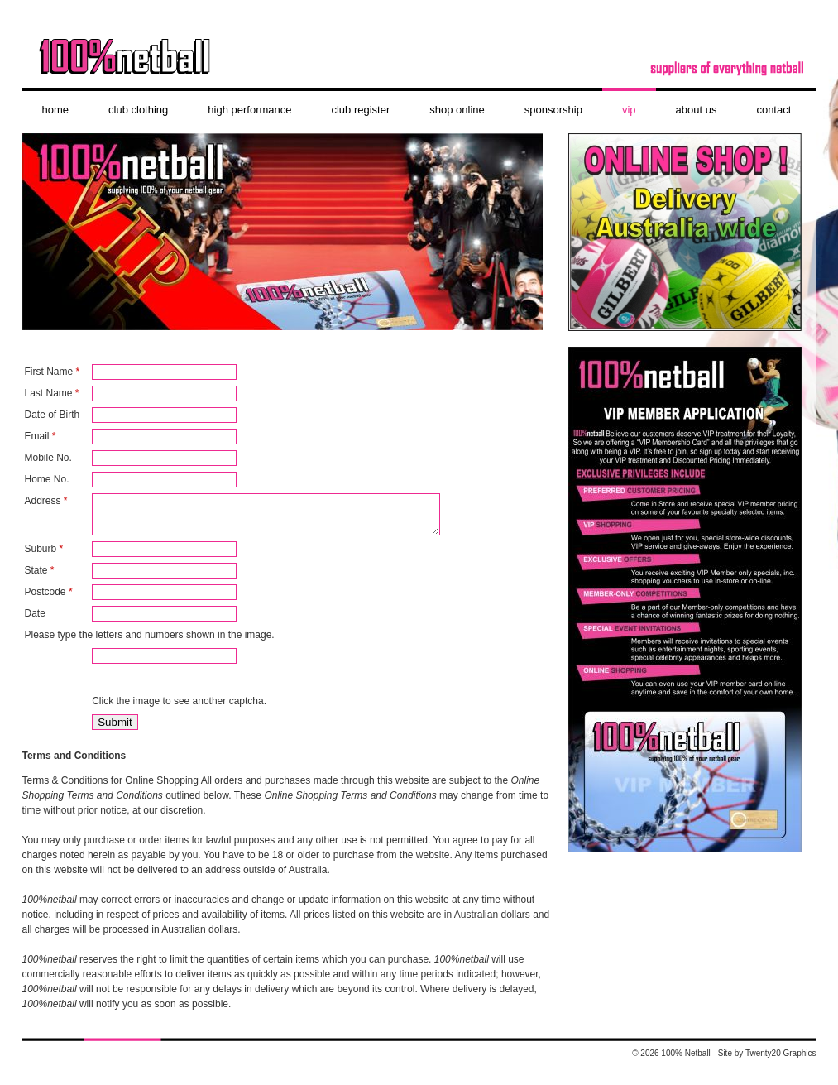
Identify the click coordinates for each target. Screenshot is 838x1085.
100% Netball (419, 62)
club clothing (138, 109)
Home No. (47, 479)
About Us (696, 109)
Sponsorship (553, 109)
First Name (52, 371)
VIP (629, 109)
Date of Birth (52, 414)
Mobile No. (48, 457)
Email (40, 436)
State (40, 577)
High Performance (249, 109)
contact (773, 109)
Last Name (52, 393)
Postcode (49, 599)
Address (46, 500)
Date (35, 621)
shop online (457, 109)
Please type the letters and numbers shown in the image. (150, 642)
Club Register (360, 109)
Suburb (44, 556)
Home (55, 109)
